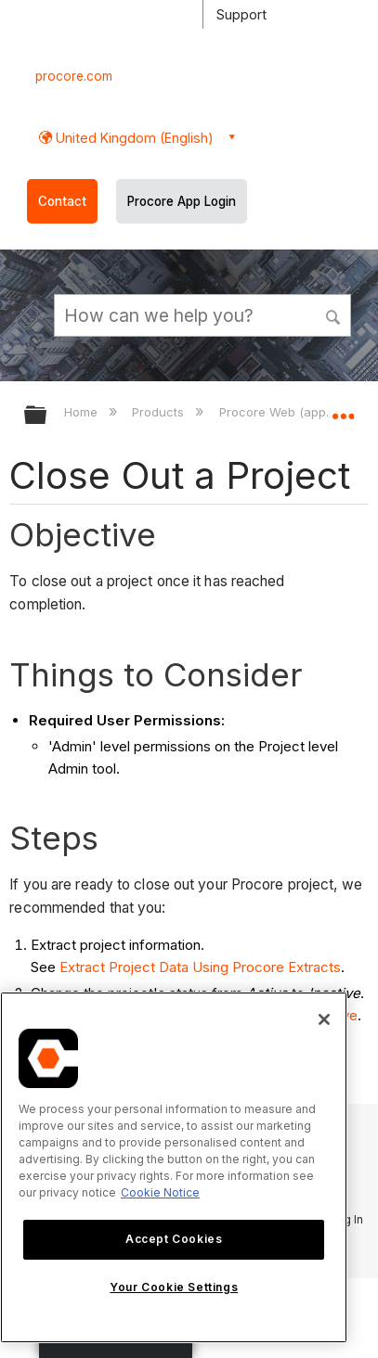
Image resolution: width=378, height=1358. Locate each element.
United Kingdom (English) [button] (133, 138)
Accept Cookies (173, 1239)
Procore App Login (181, 201)
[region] (173, 1167)
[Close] (324, 1019)
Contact (62, 201)
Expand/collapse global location (343, 409)
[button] (334, 314)
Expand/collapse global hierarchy (47, 416)
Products (160, 411)
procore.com (73, 76)
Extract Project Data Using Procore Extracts (200, 967)
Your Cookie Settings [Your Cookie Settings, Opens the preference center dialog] (174, 1287)
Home (82, 411)
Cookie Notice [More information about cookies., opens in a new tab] (160, 1192)
